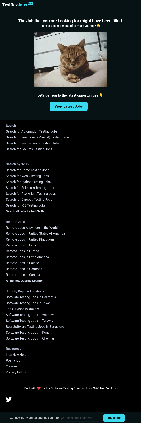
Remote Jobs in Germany (24, 269)
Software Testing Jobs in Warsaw (30, 315)
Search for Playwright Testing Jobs (31, 193)
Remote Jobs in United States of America (35, 233)
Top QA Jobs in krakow (22, 309)
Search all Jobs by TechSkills (25, 211)
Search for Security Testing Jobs (29, 149)
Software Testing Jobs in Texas (28, 303)
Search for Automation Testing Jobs (31, 131)
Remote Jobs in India (21, 245)
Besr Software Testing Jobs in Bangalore (35, 326)
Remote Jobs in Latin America (27, 257)
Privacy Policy (16, 372)
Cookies (11, 366)
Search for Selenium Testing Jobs (30, 188)
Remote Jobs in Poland (22, 263)
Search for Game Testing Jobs (27, 170)
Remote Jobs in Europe (22, 251)
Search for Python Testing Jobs (28, 182)
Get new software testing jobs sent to (34, 418)
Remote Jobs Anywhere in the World (32, 228)
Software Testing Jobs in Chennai (30, 338)
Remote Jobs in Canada (23, 275)
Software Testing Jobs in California (31, 297)
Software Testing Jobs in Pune (28, 332)
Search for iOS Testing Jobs (26, 205)
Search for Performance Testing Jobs (32, 143)
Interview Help (16, 354)
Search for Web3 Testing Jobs (27, 176)
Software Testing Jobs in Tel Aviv (29, 321)
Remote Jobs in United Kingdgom (30, 239)
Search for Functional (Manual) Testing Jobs (37, 137)
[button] (136, 5)
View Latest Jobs (69, 106)
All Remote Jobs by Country (24, 280)
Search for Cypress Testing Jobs (29, 199)
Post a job (13, 360)
